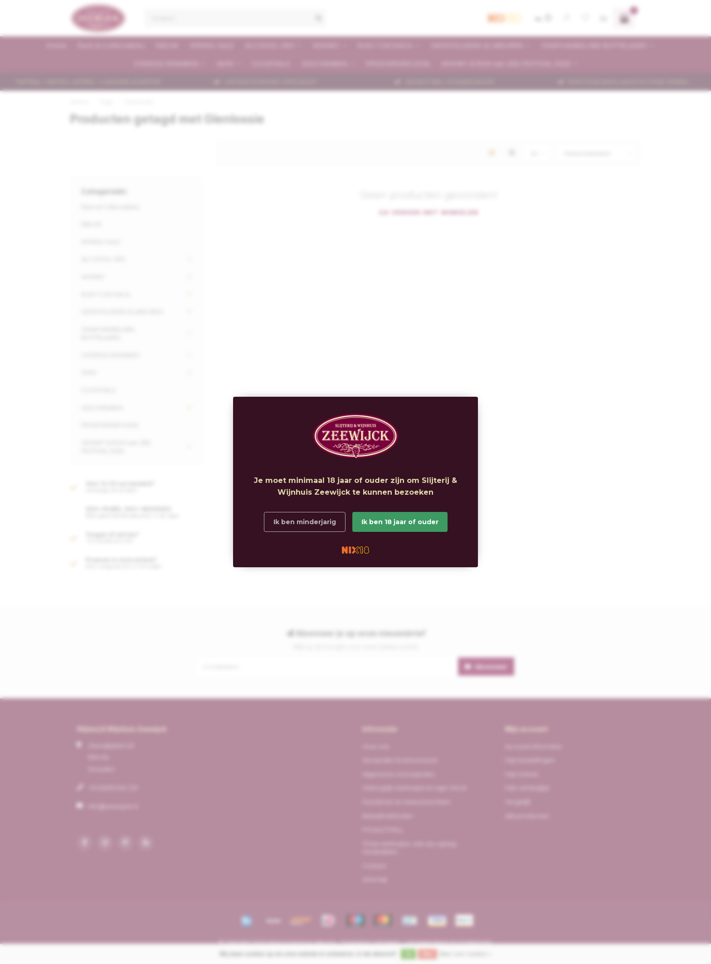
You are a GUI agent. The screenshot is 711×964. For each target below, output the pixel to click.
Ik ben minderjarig (304, 522)
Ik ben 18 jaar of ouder (399, 522)
